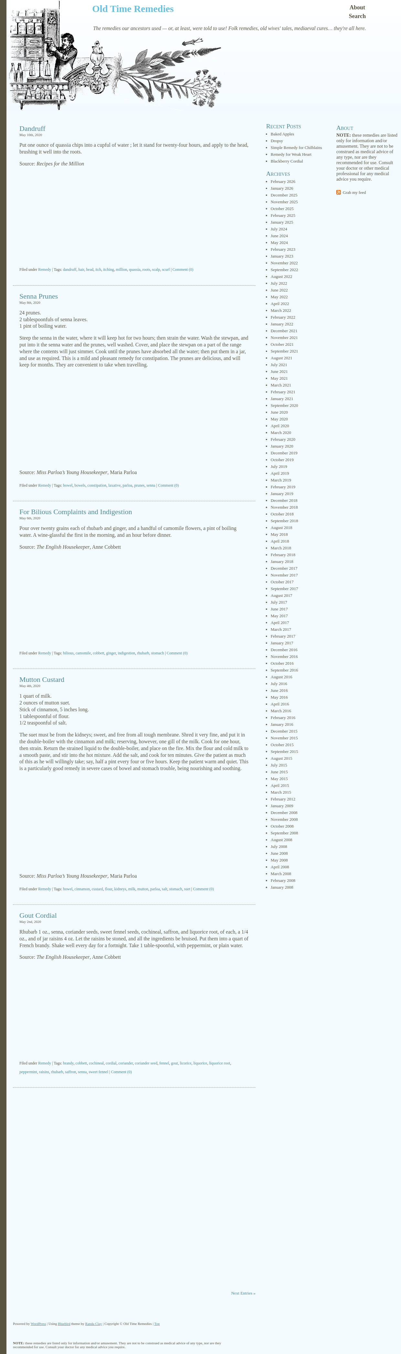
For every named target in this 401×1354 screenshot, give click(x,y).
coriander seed (146, 1063)
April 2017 (280, 622)
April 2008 (280, 866)
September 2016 (284, 670)
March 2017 (281, 629)
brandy (68, 1063)
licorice (185, 1063)
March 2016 (281, 710)
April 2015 (280, 785)
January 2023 (282, 256)
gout (174, 1063)
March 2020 (281, 432)
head (89, 269)
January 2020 (282, 446)
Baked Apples (282, 134)
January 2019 (282, 493)
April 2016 (280, 704)
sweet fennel (98, 1072)
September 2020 (284, 405)
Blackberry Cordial (287, 161)
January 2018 (282, 561)
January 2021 (282, 398)
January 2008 (282, 887)
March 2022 (281, 310)
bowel (67, 485)
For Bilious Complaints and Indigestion (75, 512)
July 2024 (279, 229)
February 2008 (283, 880)
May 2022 (279, 296)
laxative (114, 485)
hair (81, 269)
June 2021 (279, 371)
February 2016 (283, 717)
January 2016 (282, 724)
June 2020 (279, 412)
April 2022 (280, 303)
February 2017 (283, 636)
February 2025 (283, 215)
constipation (96, 485)
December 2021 (284, 330)
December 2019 (284, 452)
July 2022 (279, 283)
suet (187, 889)
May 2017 (279, 615)
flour (108, 889)
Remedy (44, 269)
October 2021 (282, 344)
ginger (111, 653)
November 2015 (284, 737)
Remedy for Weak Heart (291, 154)
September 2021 (284, 351)
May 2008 (279, 860)
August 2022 (281, 276)
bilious (68, 653)
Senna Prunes (38, 296)
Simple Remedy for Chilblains (296, 147)
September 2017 (284, 588)
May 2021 (279, 378)
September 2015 (284, 751)
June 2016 (279, 690)
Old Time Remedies (133, 8)
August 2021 (281, 357)
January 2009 (282, 805)
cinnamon (82, 889)
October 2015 (282, 744)
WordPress (38, 1324)
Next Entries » (243, 1293)
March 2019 (281, 480)
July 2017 (279, 602)
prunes (139, 485)
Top (157, 1324)
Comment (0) (182, 269)
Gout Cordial (38, 915)
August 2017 (281, 595)
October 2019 (282, 459)
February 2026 (283, 181)
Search (357, 16)
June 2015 (279, 771)
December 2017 (284, 568)
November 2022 (284, 262)
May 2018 (279, 534)
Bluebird (64, 1324)
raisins (44, 1072)
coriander (125, 1063)
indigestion (126, 653)
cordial (111, 1063)
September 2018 (284, 520)
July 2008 (279, 846)
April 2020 (280, 425)
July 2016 (279, 683)
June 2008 (279, 853)
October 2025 (282, 208)
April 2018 (280, 541)
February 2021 (283, 391)
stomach (157, 653)
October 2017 (282, 581)
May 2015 (279, 778)
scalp (156, 269)
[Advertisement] (134, 217)
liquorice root (219, 1063)
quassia (134, 269)
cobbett (98, 653)
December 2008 (284, 812)
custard (97, 889)
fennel (164, 1063)
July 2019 (279, 466)
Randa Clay (93, 1324)
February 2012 (283, 799)
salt (165, 889)
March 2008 (281, 873)
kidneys (120, 889)
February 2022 (283, 317)
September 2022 (284, 269)
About (357, 7)
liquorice (200, 1063)
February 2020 (283, 439)
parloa (127, 485)
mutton (142, 889)
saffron (70, 1072)
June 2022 (279, 290)
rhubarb (143, 653)
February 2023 (283, 249)
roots (146, 269)
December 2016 (284, 649)
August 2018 (281, 527)
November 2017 (284, 575)
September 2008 (284, 832)
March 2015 (281, 792)
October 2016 (282, 663)
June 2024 (279, 235)
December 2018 (284, 500)
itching (108, 269)
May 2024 (279, 242)
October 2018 (282, 514)
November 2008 (284, 819)
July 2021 (279, 364)
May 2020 (279, 419)
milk (131, 889)
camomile (83, 653)
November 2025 (284, 201)
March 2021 (281, 385)
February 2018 (283, 554)
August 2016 (281, 676)
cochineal (96, 1063)
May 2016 (279, 697)
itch (98, 269)
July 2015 (279, 765)
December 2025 (284, 195)
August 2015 (281, 758)
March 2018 (281, 547)
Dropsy (277, 140)
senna (150, 485)
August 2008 (281, 839)
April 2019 (280, 473)
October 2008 (282, 826)
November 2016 (284, 656)
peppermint (28, 1072)
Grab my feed (354, 192)
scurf (166, 269)
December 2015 (284, 731)
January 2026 (282, 188)
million (121, 269)
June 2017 (279, 609)
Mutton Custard (41, 679)
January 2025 (282, 222)
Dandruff (32, 128)
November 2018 (284, 507)
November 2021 (284, 337)
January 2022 (282, 324)
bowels (79, 485)
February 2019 (283, 486)
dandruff (69, 269)
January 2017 (282, 642)
